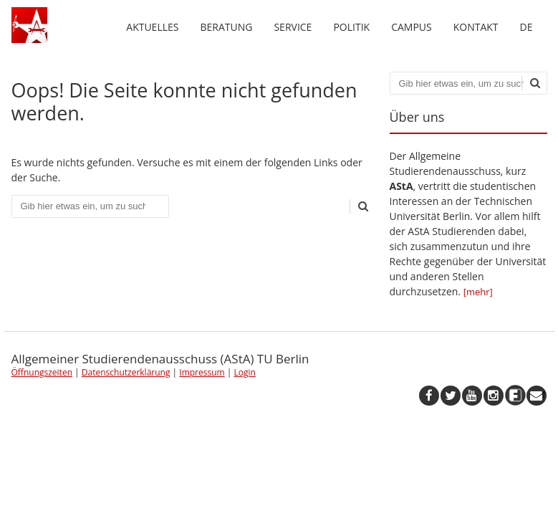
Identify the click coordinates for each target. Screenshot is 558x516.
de (526, 27)
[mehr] (478, 291)
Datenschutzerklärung (126, 372)
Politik (351, 27)
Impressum (201, 372)
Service (293, 27)
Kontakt (476, 27)
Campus (411, 27)
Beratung (226, 27)
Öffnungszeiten (42, 372)
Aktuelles (152, 27)
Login (244, 372)
